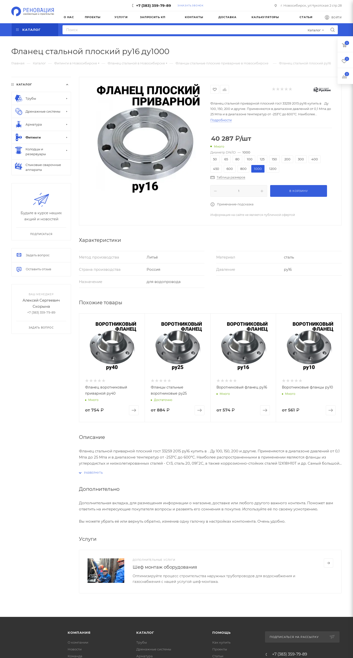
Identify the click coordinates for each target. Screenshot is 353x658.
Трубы (141, 642)
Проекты (219, 649)
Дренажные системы (153, 649)
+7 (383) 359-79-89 (153, 5)
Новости (75, 649)
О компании (78, 642)
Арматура (144, 656)
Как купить (221, 642)
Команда (75, 656)
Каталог (145, 632)
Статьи (217, 656)
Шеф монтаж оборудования (165, 567)
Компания (79, 632)
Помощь (221, 632)
